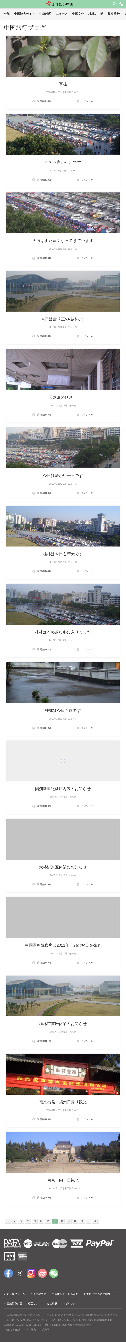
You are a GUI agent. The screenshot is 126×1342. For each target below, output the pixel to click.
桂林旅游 (31, 1329)
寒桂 (63, 84)
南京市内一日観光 (63, 1180)
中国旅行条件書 (13, 1303)
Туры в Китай (12, 1329)
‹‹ (14, 1221)
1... (8, 1221)
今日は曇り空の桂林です (63, 319)
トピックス (69, 1303)
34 (68, 1221)
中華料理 (45, 14)
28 (28, 1221)
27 (21, 1221)
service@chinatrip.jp (100, 1319)
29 (34, 1221)
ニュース (62, 14)
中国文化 (78, 14)
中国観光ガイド (24, 14)
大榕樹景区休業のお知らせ (63, 867)
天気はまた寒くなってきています (63, 240)
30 (41, 1221)
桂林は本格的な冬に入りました (63, 632)
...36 (95, 1221)
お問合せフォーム (14, 1294)
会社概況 (52, 1303)
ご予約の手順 (38, 1294)
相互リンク (34, 1303)
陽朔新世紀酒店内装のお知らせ (63, 789)
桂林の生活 (95, 14)
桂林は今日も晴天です (63, 554)
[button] (63, 4)
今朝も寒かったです (63, 162)
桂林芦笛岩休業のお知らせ (63, 1023)
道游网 (46, 1329)
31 (48, 1221)
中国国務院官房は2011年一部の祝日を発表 (63, 945)
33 (62, 1221)
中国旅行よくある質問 (65, 1294)
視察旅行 (114, 14)
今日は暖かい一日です (63, 475)
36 (82, 1221)
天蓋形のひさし (63, 397)
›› (88, 1221)
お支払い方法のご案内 (97, 1294)
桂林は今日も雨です (63, 710)
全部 (7, 14)
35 (75, 1221)
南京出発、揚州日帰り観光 (63, 1102)
